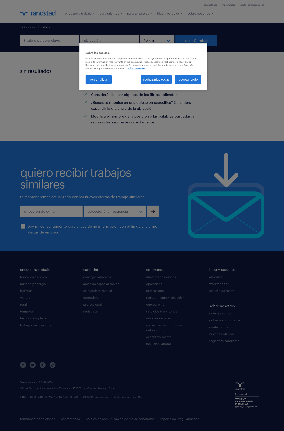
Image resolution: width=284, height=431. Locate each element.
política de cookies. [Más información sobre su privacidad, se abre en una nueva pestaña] (137, 68)
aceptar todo (188, 79)
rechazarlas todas (156, 79)
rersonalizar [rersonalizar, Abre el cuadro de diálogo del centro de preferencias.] (98, 79)
